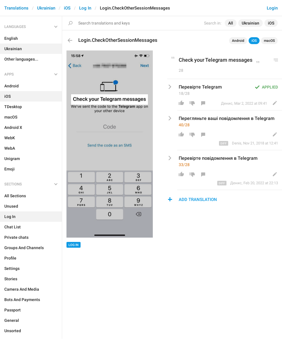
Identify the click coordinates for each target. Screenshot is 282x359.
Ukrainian (46, 8)
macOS (269, 41)
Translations (16, 8)
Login (272, 8)
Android (238, 41)
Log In (85, 8)
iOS (67, 8)
